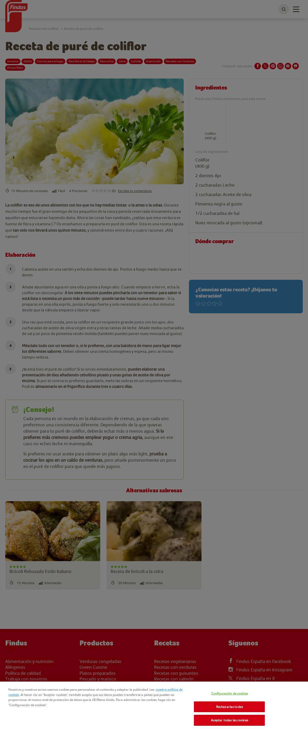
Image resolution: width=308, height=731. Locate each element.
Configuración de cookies (229, 693)
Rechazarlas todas (229, 707)
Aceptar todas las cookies (229, 720)
